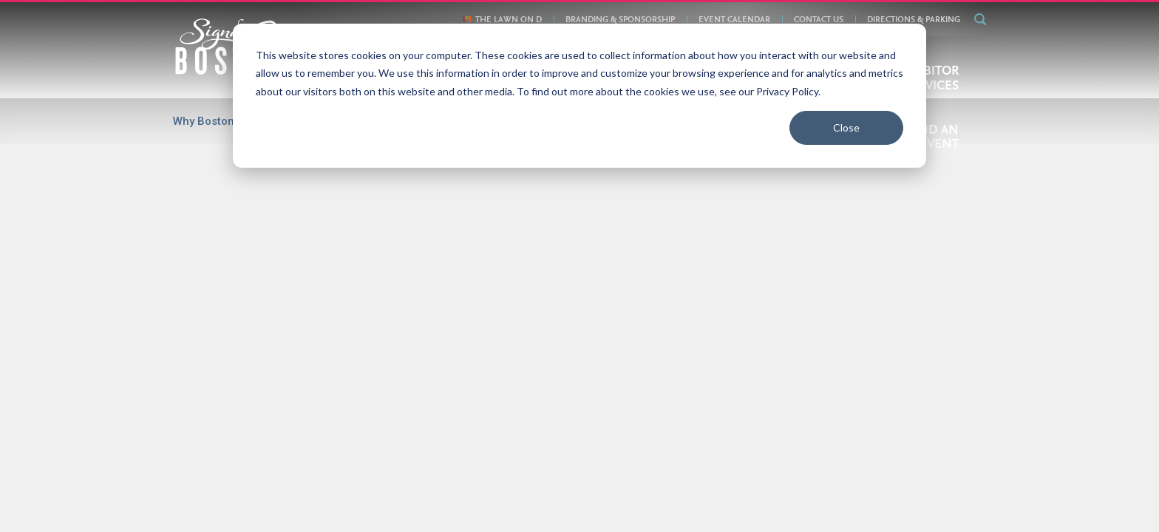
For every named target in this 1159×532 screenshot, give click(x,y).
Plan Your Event (577, 407)
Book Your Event (451, 450)
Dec (762, 219)
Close (846, 127)
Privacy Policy (625, 450)
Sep (604, 219)
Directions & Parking (541, 450)
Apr (342, 219)
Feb (340, 277)
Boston (394, 407)
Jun (448, 219)
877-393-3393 (766, 490)
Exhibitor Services (675, 407)
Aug (552, 219)
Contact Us (692, 450)
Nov (710, 219)
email (713, 490)
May (394, 219)
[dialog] (579, 96)
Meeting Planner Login (908, 491)
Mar (288, 219)
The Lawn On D (764, 450)
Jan (288, 277)
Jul (500, 219)
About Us (383, 450)
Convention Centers (474, 407)
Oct (657, 219)
